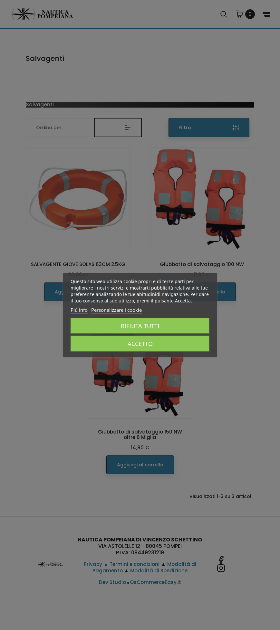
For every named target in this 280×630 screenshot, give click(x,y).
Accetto (140, 344)
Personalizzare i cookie (116, 310)
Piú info (79, 310)
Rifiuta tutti (140, 326)
